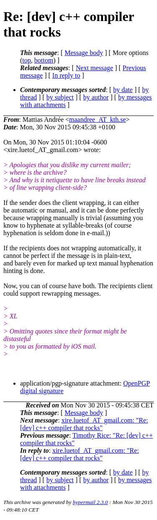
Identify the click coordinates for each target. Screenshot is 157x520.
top (26, 60)
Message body (83, 52)
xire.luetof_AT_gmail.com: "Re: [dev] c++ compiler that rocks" (84, 424)
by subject (60, 97)
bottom (43, 60)
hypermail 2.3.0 (90, 502)
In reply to (66, 75)
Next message (94, 67)
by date (123, 89)
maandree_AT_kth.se (97, 119)
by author (96, 97)
